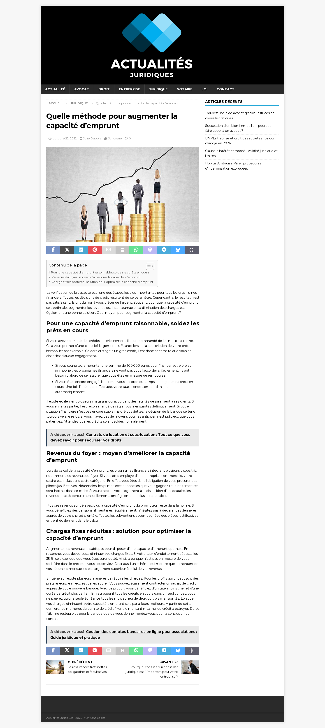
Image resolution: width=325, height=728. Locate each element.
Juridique (158, 89)
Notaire (184, 89)
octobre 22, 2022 (65, 138)
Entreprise (129, 89)
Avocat (81, 89)
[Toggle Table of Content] (148, 266)
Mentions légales (94, 717)
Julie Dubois (92, 138)
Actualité (55, 89)
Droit (104, 89)
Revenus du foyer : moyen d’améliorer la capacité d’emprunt (96, 277)
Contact (225, 89)
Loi (204, 89)
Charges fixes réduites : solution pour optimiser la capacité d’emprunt (102, 282)
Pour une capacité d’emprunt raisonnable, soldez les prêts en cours (100, 272)
